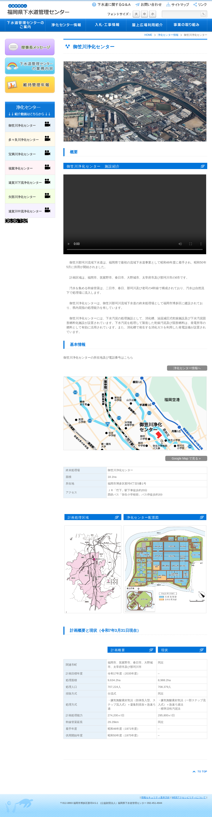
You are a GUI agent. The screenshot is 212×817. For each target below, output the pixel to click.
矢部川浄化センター (29, 196)
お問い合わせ (147, 4)
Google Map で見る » (186, 458)
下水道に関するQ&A (111, 4)
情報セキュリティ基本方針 (155, 797)
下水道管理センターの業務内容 (30, 66)
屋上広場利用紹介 (146, 25)
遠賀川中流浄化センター (29, 210)
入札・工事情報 (106, 25)
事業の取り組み (187, 25)
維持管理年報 (30, 84)
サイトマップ (176, 4)
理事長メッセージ (30, 47)
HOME (148, 34)
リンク (198, 4)
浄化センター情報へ (187, 368)
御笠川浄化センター (29, 124)
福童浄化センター (29, 167)
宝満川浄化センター (29, 153)
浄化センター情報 (65, 25)
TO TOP (200, 771)
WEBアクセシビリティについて (189, 797)
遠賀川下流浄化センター (29, 181)
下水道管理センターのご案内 (25, 25)
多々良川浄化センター (29, 138)
